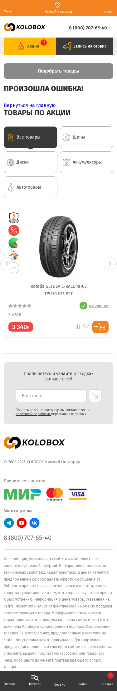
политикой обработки (33, 414)
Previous (6, 263)
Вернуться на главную (30, 105)
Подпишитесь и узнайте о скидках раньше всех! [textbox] (58, 376)
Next (110, 263)
